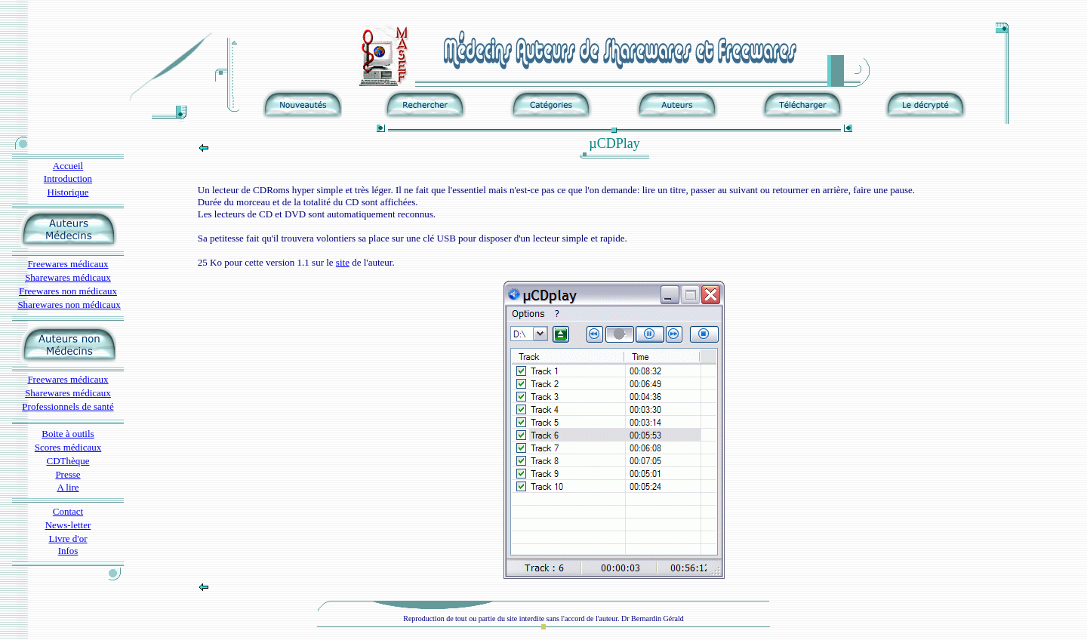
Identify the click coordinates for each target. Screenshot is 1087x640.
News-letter (68, 525)
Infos (68, 550)
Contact (68, 511)
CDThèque (67, 460)
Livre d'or (67, 538)
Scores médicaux (68, 447)
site (343, 262)
